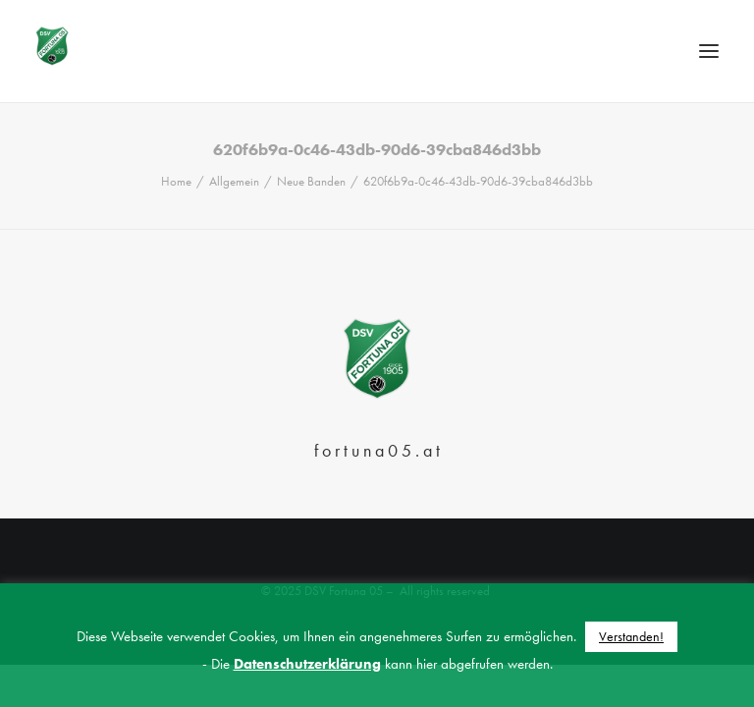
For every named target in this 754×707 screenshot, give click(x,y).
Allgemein (234, 181)
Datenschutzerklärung (307, 664)
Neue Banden (311, 181)
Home (176, 181)
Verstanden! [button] (631, 636)
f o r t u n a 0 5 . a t (377, 450)
